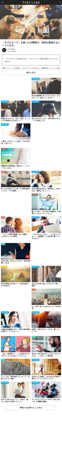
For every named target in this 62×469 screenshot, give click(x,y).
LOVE (3, 172)
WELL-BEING (35, 79)
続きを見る (31, 72)
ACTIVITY (4, 267)
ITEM (3, 244)
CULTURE (4, 149)
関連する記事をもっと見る (31, 408)
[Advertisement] (31, 439)
